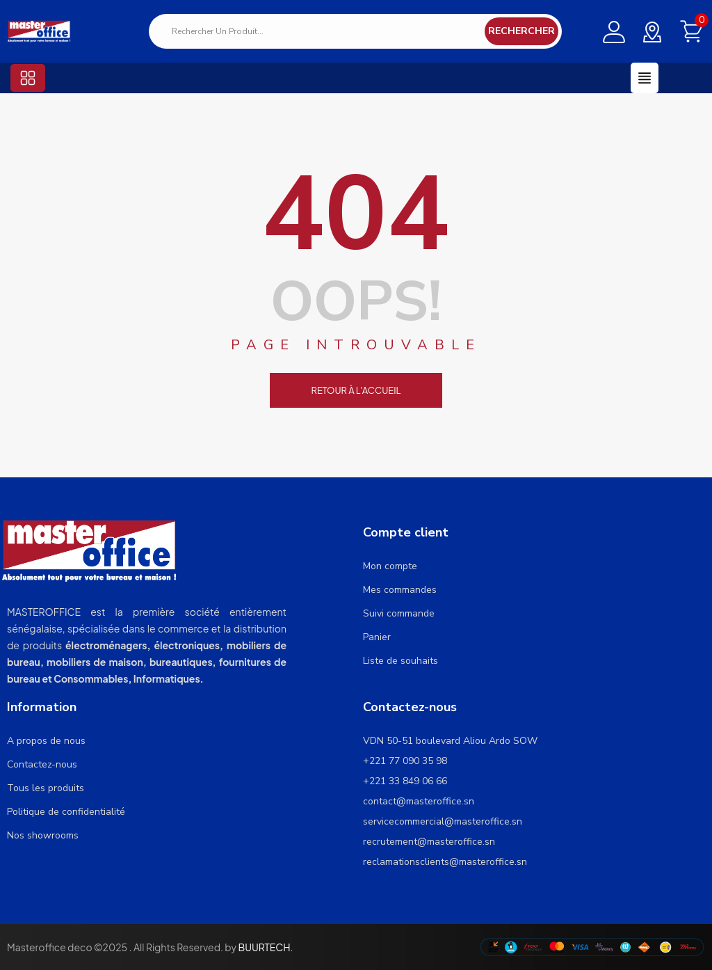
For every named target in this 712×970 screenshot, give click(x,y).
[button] (27, 78)
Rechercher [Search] (521, 31)
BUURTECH (264, 947)
